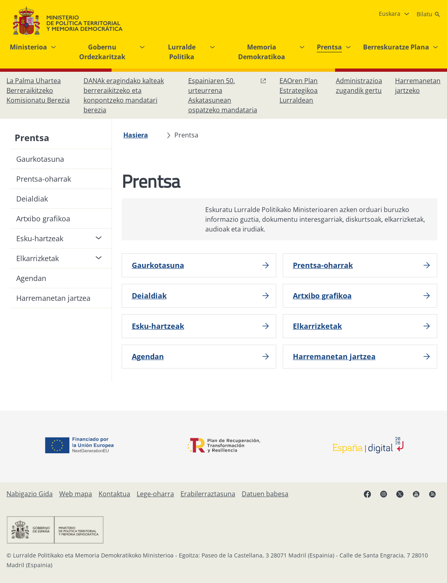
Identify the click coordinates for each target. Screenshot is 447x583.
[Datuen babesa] (265, 494)
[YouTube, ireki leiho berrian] (416, 494)
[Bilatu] (429, 14)
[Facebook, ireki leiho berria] (367, 494)
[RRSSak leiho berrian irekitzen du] (432, 494)
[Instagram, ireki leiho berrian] (384, 494)
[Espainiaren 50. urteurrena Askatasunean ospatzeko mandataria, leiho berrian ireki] (227, 95)
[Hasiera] (135, 135)
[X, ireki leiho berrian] (400, 494)
